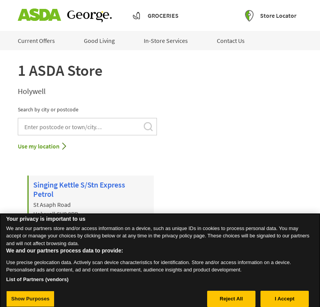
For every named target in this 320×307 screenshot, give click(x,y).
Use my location (39, 146)
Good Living (99, 40)
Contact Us (231, 40)
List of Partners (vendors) (37, 282)
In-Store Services (166, 40)
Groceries (163, 15)
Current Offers (36, 40)
